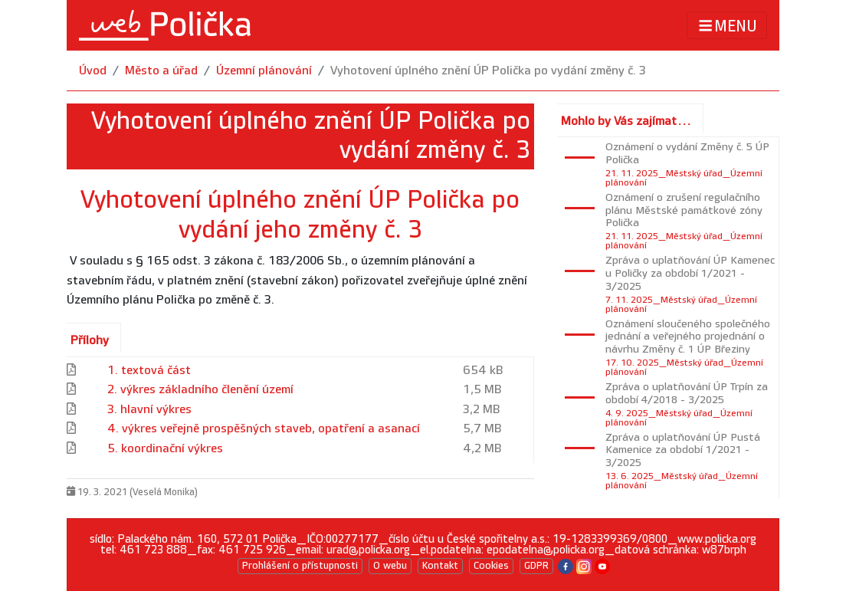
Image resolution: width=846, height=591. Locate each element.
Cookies (491, 566)
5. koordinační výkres (165, 449)
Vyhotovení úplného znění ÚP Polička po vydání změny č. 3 (488, 71)
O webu (390, 566)
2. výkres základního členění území (200, 390)
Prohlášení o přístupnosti (300, 566)
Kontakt (440, 566)
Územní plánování (264, 71)
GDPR (536, 566)
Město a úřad (161, 71)
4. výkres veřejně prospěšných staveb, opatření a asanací (263, 429)
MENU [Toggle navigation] (727, 25)
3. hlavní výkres (149, 409)
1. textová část (149, 370)
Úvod (93, 71)
